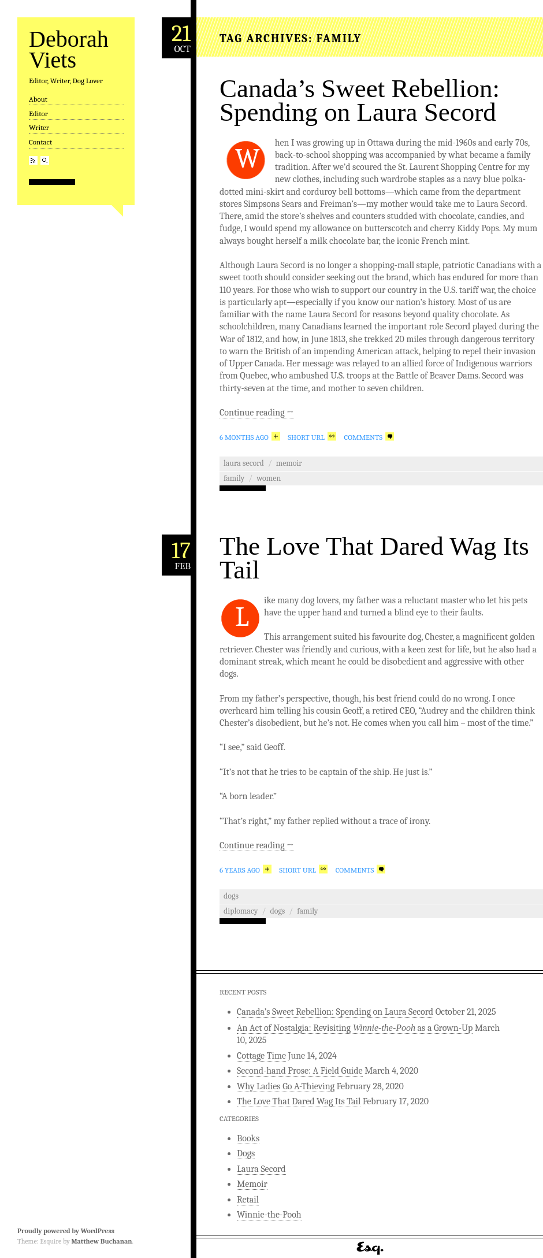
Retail (248, 1199)
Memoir (289, 463)
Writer (39, 127)
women (268, 478)
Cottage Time (261, 1056)
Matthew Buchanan (101, 1241)
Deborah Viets (69, 49)
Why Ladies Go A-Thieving (285, 1086)
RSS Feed (33, 160)
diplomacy (241, 911)
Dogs (231, 896)
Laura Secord (244, 463)
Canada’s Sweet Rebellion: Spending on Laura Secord (360, 100)
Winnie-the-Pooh (269, 1214)
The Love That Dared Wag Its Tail (374, 558)
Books (248, 1138)
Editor (38, 113)
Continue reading (257, 412)
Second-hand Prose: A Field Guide (300, 1071)
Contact (40, 142)
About (38, 99)
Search (44, 160)
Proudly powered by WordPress (65, 1231)
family (234, 478)
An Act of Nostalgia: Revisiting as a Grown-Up (355, 1028)
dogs (277, 911)
